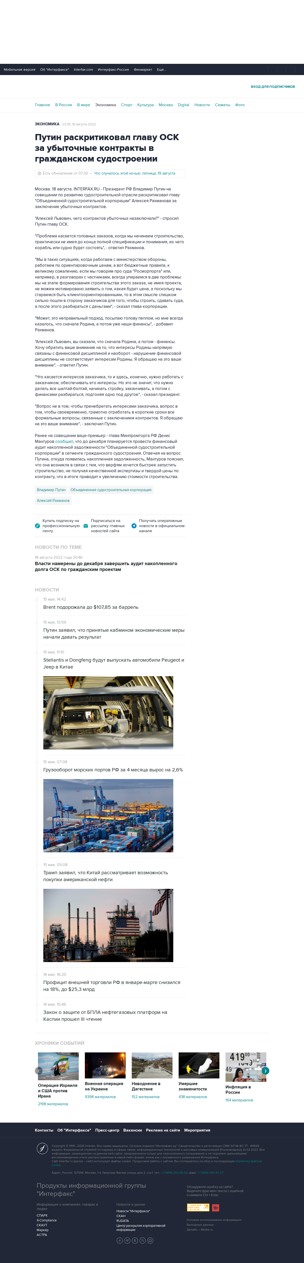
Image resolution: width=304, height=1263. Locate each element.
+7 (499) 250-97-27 (210, 1173)
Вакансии (132, 1130)
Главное (42, 105)
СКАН (120, 1216)
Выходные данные (200, 1225)
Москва (166, 105)
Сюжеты (222, 105)
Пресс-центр (107, 1130)
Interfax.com (83, 69)
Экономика (105, 105)
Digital (183, 105)
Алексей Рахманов (53, 500)
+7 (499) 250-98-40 (175, 1173)
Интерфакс (152, 86)
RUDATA (122, 1221)
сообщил (64, 441)
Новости (202, 105)
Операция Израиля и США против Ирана (57, 1091)
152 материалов (146, 1097)
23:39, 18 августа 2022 (79, 124)
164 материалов (239, 1100)
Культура (145, 105)
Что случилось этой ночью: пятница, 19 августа (134, 173)
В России (63, 105)
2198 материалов (53, 1104)
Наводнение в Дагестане (146, 1086)
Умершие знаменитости (193, 1086)
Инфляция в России (238, 1090)
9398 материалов (100, 1097)
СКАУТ (42, 1225)
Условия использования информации (214, 1220)
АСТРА (42, 1235)
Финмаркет (143, 69)
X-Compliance (47, 1220)
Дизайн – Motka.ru (200, 1230)
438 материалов (193, 1097)
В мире (83, 105)
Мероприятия (197, 1130)
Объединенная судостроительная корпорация (111, 490)
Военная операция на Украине (104, 1086)
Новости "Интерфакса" (133, 1211)
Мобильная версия (19, 69)
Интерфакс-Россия (113, 69)
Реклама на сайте (163, 1130)
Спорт (126, 105)
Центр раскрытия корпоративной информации (140, 1228)
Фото (240, 105)
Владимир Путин (51, 490)
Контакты (44, 1130)
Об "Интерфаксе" (54, 69)
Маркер (42, 1230)
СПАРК (42, 1215)
